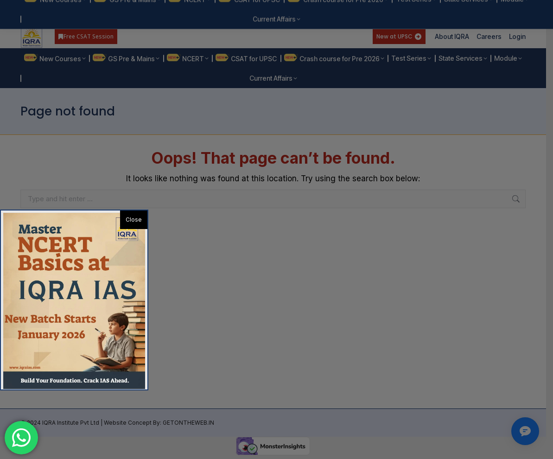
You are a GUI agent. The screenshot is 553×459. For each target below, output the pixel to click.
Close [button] (134, 219)
